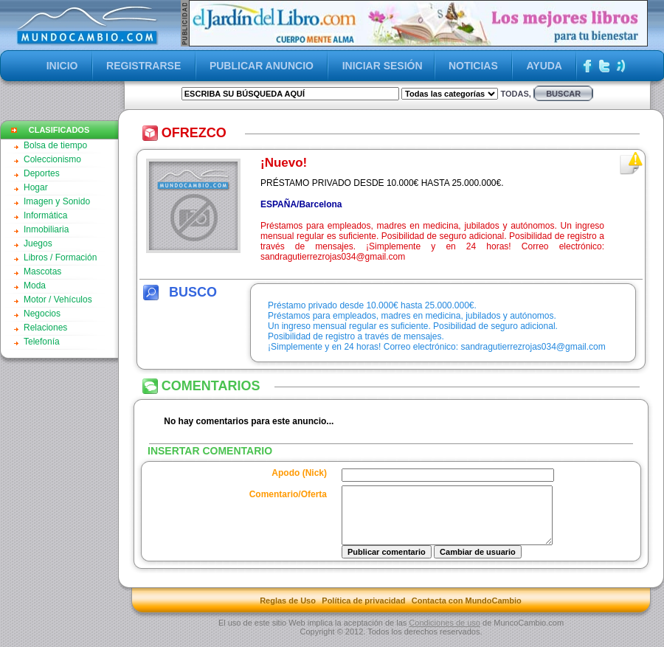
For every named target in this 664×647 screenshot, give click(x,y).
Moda (35, 285)
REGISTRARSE (143, 66)
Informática (45, 215)
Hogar (36, 187)
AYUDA (544, 66)
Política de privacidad (363, 611)
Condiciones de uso (444, 633)
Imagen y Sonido (57, 201)
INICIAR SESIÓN (382, 66)
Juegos (38, 243)
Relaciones (45, 327)
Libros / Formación (60, 257)
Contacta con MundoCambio (467, 611)
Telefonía (42, 341)
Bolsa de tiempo (55, 145)
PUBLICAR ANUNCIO (262, 66)
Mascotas (42, 271)
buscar (563, 93)
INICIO (62, 66)
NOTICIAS (473, 66)
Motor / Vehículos (58, 299)
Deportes (42, 173)
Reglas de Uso (288, 611)
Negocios (42, 313)
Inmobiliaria (46, 229)
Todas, (515, 93)
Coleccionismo (52, 159)
